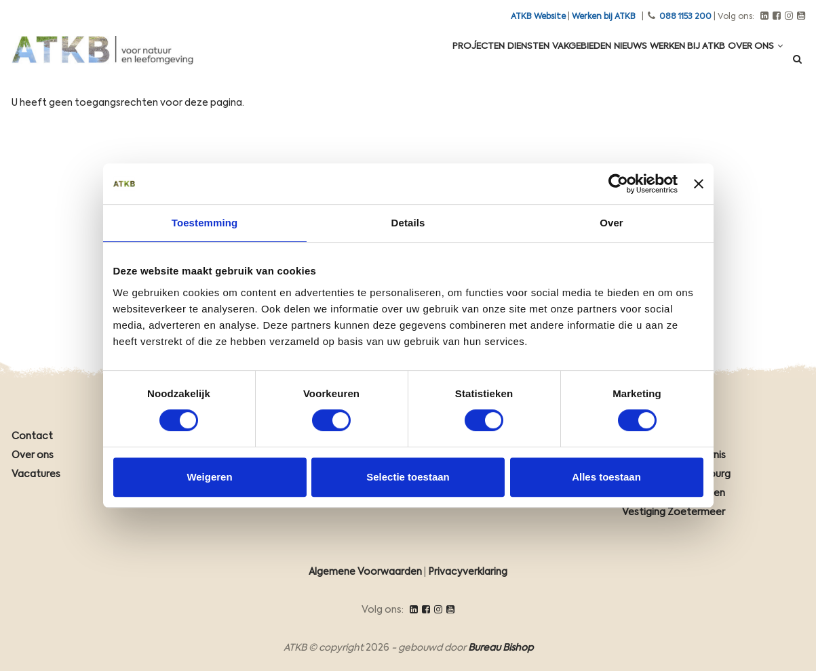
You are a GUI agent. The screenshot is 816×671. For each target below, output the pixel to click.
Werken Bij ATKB (672, 62)
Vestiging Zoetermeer (673, 512)
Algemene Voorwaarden (365, 572)
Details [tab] (408, 222)
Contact (32, 436)
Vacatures (36, 474)
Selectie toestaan (408, 477)
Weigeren (209, 477)
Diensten (480, 62)
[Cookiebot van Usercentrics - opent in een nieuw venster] (618, 184)
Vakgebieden (544, 62)
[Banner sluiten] (698, 183)
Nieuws (604, 62)
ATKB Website (538, 17)
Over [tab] (611, 222)
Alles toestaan (606, 477)
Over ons (750, 62)
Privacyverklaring (467, 572)
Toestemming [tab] (205, 222)
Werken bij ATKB (604, 17)
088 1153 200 (685, 17)
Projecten (419, 62)
